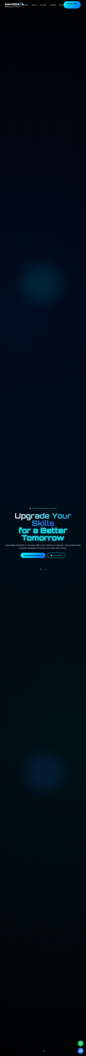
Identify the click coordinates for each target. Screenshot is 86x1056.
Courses (43, 5)
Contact (53, 5)
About (34, 5)
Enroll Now (72, 5)
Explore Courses (33, 555)
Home (26, 5)
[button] (40, 569)
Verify (61, 5)
